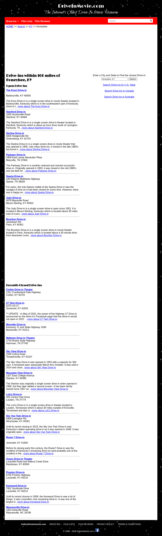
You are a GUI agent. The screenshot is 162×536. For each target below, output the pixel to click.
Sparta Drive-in (14, 176)
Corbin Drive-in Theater (19, 289)
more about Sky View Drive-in (40, 367)
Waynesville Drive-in (17, 507)
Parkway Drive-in (15, 154)
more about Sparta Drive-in (39, 192)
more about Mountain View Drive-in (49, 389)
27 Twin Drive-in (15, 303)
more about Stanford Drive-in (37, 128)
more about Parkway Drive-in (40, 171)
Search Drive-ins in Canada (119, 91)
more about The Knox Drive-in (34, 106)
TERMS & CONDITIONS (129, 524)
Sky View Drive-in (16, 351)
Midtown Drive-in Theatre (20, 338)
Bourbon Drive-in (16, 219)
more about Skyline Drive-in (35, 149)
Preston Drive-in (15, 472)
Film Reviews (42, 21)
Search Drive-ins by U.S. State (119, 85)
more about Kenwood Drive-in (33, 502)
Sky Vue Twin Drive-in (18, 416)
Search (21, 26)
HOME (9, 26)
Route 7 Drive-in (15, 437)
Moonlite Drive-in (16, 324)
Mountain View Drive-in (19, 373)
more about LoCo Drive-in (45, 410)
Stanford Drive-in (16, 111)
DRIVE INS (55, 524)
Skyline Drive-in (15, 133)
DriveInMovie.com (81, 6)
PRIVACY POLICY (105, 524)
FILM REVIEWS (85, 524)
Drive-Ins (12, 21)
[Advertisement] (43, 50)
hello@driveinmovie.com (33, 524)
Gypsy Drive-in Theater (19, 459)
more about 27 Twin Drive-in (42, 319)
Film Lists (26, 21)
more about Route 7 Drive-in (39, 453)
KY (30, 26)
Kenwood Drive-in (16, 485)
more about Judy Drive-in (35, 214)
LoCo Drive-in (14, 394)
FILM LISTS (69, 524)
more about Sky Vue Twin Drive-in (42, 432)
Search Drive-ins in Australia (119, 97)
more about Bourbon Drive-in (46, 235)
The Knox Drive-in (16, 90)
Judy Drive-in (13, 197)
